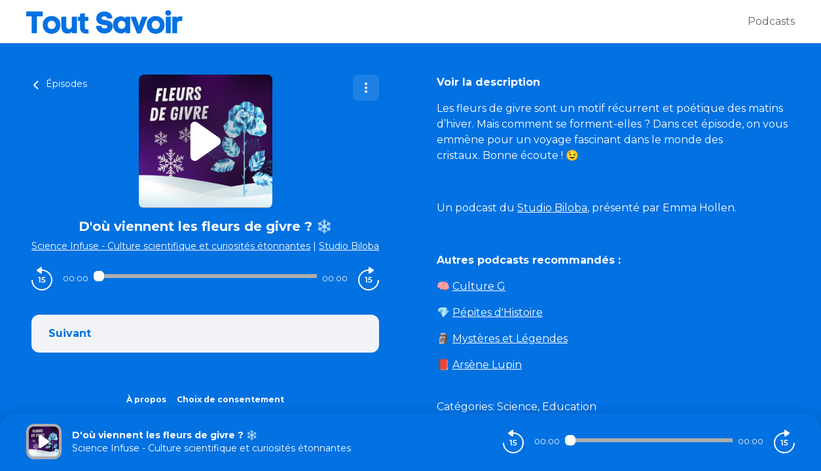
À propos (146, 399)
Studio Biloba (349, 246)
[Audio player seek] (205, 276)
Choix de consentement (230, 399)
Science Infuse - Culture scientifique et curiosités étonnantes (170, 246)
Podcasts (771, 21)
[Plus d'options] (366, 88)
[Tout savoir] (387, 21)
